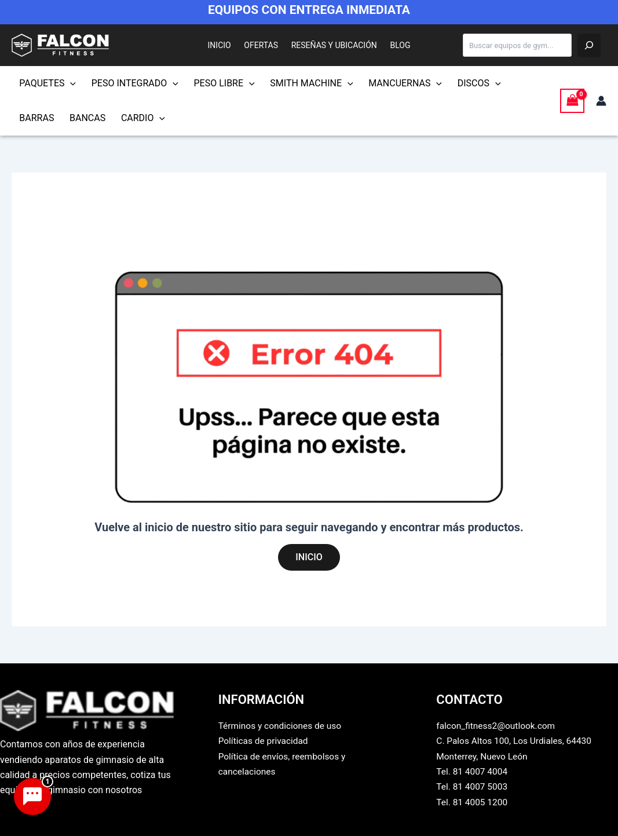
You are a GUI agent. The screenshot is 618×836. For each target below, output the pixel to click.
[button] (68, 83)
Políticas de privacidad (265, 740)
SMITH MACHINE (298, 83)
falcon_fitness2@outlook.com (497, 725)
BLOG (392, 45)
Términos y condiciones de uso (282, 725)
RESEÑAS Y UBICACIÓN (331, 45)
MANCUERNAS (388, 83)
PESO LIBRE (214, 83)
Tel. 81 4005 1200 (473, 802)
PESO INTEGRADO (129, 83)
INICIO (227, 45)
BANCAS (35, 117)
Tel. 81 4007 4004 (473, 771)
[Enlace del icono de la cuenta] (601, 101)
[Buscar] (589, 45)
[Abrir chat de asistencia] (32, 796)
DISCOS (458, 83)
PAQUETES (45, 83)
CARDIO (87, 118)
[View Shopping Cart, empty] (572, 100)
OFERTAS (264, 45)
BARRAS (508, 83)
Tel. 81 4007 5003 (473, 786)
